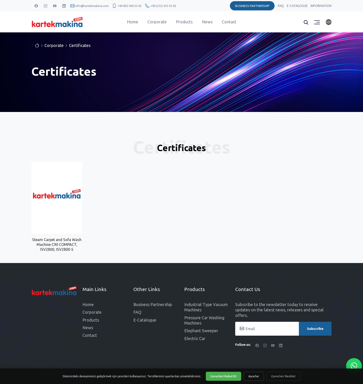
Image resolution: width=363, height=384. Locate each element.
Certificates (80, 45)
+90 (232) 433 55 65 (163, 5)
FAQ (281, 6)
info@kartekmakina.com (92, 5)
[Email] (283, 329)
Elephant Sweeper (201, 330)
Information (321, 6)
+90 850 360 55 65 (129, 5)
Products (184, 21)
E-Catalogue (297, 6)
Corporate (157, 21)
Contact (229, 21)
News (207, 21)
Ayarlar (253, 376)
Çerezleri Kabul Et (223, 376)
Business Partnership (152, 304)
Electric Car (194, 338)
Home (132, 21)
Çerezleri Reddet (283, 376)
